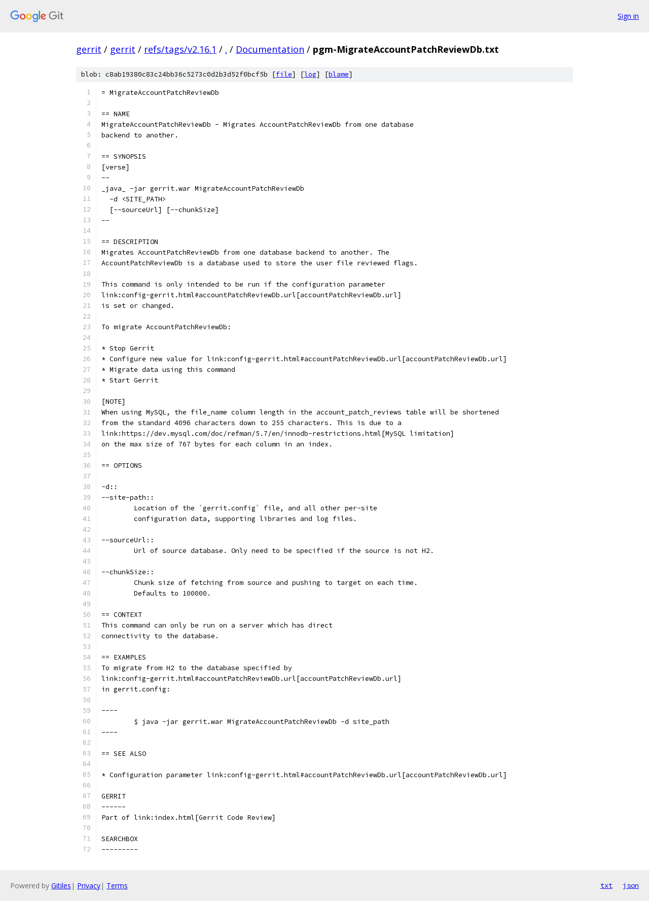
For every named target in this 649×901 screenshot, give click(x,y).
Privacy (88, 885)
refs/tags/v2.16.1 (180, 49)
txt (606, 885)
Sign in (628, 16)
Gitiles (61, 885)
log (310, 74)
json (631, 885)
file (284, 74)
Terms (117, 885)
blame (339, 74)
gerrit (88, 49)
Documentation (270, 49)
